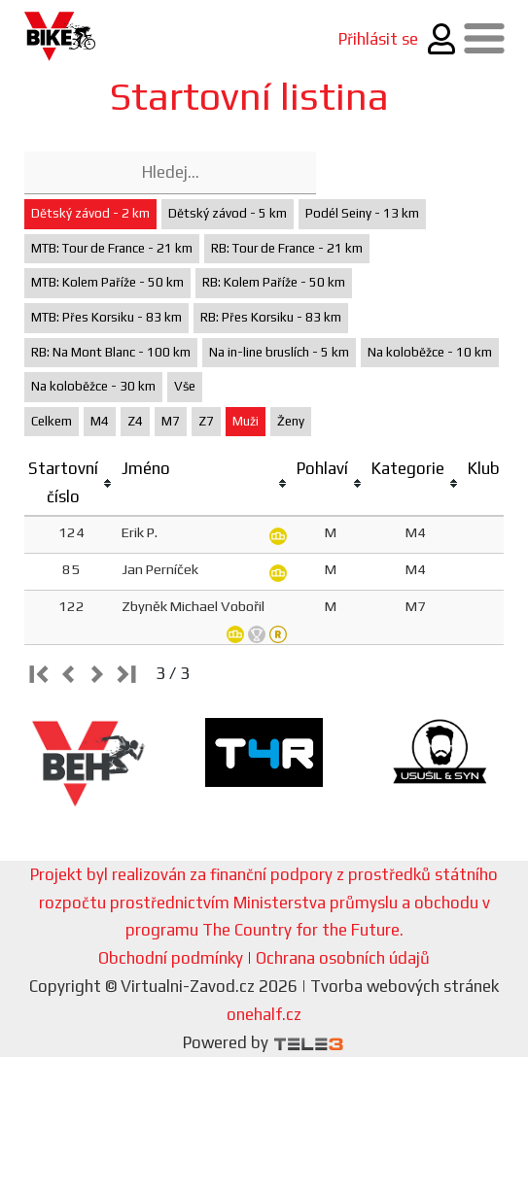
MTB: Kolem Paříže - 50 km (107, 282)
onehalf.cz (264, 1014)
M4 (99, 421)
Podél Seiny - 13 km (362, 213)
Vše (184, 386)
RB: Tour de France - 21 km (287, 248)
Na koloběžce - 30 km (93, 386)
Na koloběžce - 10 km (430, 352)
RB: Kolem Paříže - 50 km (273, 282)
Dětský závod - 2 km (90, 213)
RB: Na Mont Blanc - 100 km (111, 352)
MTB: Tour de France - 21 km (112, 248)
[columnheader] (71, 483)
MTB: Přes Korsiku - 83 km (106, 317)
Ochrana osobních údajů (343, 958)
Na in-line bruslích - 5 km (279, 352)
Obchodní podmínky (170, 958)
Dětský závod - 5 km (227, 213)
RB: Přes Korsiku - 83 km (270, 317)
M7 (170, 421)
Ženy (290, 421)
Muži (245, 421)
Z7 (206, 421)
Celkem (51, 421)
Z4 (135, 421)
